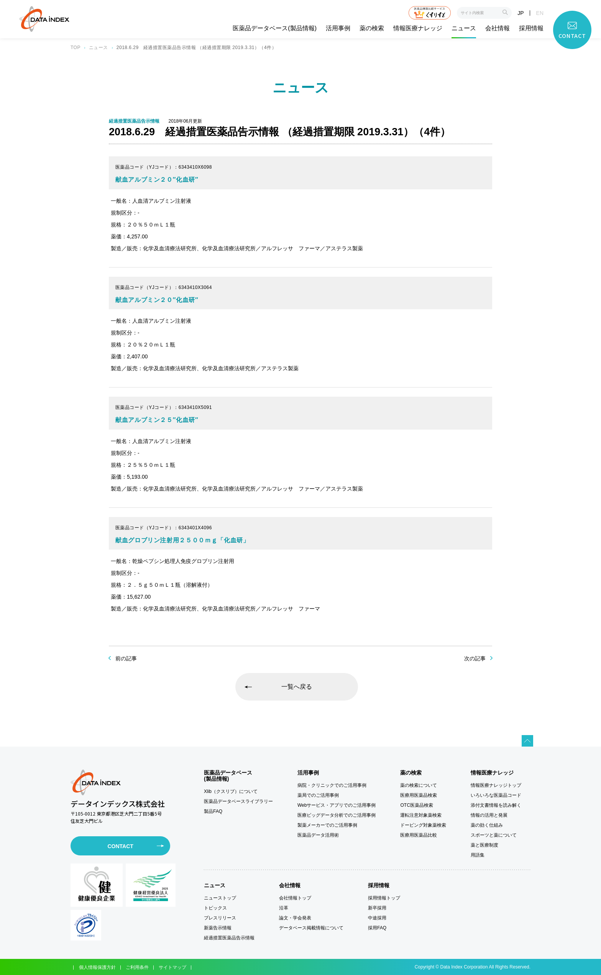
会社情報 (497, 28)
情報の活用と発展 (489, 815)
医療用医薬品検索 (418, 795)
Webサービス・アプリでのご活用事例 (336, 805)
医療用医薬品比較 (418, 835)
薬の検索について (418, 785)
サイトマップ (172, 967)
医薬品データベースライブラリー (238, 801)
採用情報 (531, 28)
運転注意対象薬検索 (421, 815)
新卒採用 (377, 908)
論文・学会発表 (295, 918)
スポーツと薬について (494, 835)
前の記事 (126, 658)
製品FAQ (213, 811)
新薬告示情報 (218, 928)
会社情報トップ (295, 898)
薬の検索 (372, 28)
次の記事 (475, 658)
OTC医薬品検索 (416, 805)
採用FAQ (377, 928)
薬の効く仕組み (487, 825)
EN (540, 13)
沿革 (283, 908)
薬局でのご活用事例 (318, 795)
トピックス (215, 908)
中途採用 (377, 918)
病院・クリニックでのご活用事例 (331, 785)
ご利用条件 (137, 967)
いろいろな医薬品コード (496, 795)
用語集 (477, 855)
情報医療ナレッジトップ (496, 785)
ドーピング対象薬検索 (423, 825)
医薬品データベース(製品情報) (275, 28)
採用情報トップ (384, 898)
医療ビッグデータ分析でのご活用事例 (336, 815)
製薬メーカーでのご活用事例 (327, 825)
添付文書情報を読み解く (496, 805)
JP (520, 13)
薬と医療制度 (484, 845)
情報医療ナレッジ (417, 28)
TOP (75, 47)
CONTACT (120, 846)
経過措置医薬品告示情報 (229, 938)
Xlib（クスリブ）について (231, 791)
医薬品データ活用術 (318, 835)
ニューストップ (220, 898)
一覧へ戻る (296, 686)
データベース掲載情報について (311, 928)
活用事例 (338, 28)
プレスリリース (220, 918)
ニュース (464, 28)
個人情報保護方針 (97, 967)
